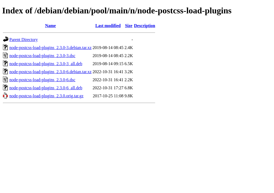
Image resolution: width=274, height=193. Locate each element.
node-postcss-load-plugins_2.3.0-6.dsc (42, 79)
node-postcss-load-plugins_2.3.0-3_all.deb (45, 63)
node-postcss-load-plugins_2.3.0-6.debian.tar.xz (50, 71)
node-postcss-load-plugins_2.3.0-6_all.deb (45, 88)
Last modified (108, 25)
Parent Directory (23, 39)
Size (128, 25)
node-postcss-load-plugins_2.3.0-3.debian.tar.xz (50, 47)
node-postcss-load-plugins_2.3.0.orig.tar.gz (46, 96)
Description (144, 25)
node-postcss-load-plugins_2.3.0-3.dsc (42, 55)
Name (50, 25)
